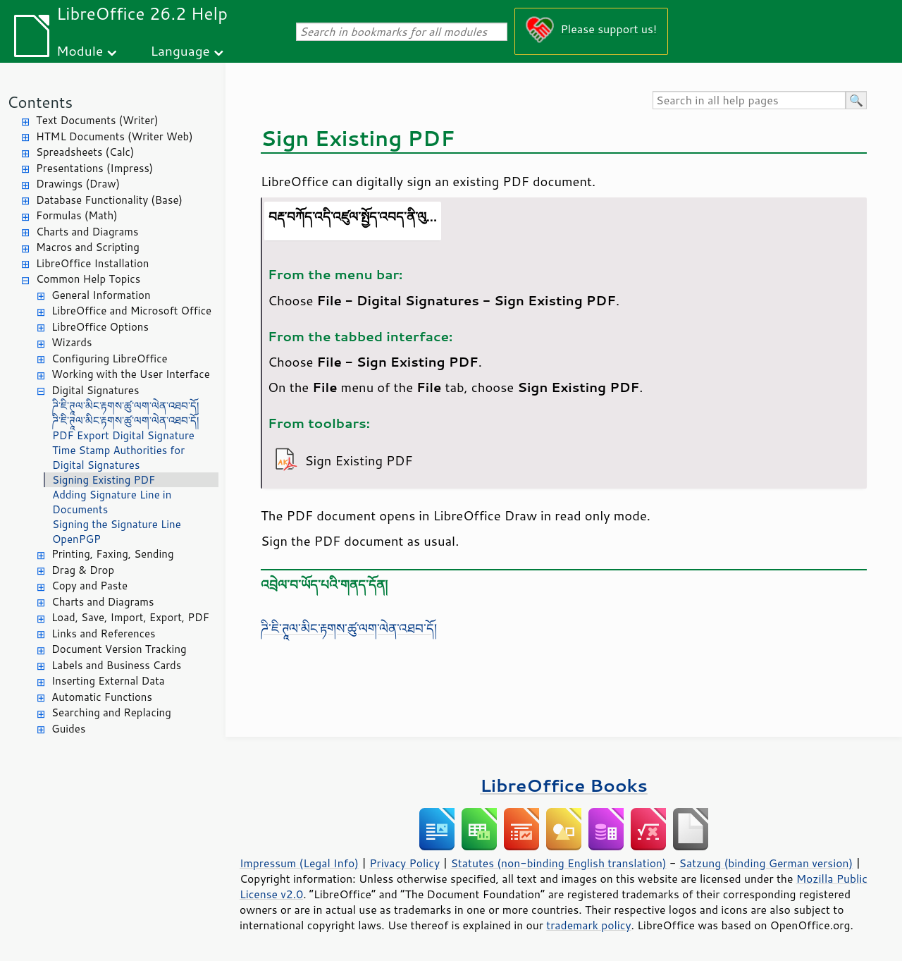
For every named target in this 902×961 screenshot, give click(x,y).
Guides (68, 728)
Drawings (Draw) (78, 183)
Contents (40, 102)
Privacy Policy (404, 863)
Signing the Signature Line (116, 524)
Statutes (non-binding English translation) (558, 863)
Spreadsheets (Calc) (85, 152)
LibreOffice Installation (92, 263)
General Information (101, 295)
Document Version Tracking (119, 649)
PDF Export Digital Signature (123, 435)
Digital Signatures (95, 390)
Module (79, 50)
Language (180, 50)
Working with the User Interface (130, 374)
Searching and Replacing (111, 712)
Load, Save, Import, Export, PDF (130, 617)
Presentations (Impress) (94, 168)
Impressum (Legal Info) (299, 863)
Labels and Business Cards (116, 665)
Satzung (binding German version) (766, 863)
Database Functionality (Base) (109, 199)
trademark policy (588, 925)
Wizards (71, 342)
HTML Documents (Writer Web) (114, 136)
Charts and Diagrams (87, 231)
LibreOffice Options (100, 326)
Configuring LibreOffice (109, 358)
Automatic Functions (101, 697)
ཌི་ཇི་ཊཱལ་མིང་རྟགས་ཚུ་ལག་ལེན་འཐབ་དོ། (125, 405)
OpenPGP (76, 539)
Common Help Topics (88, 278)
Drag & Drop (82, 570)
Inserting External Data (108, 680)
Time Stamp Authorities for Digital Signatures (118, 457)
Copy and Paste (89, 585)
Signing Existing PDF (103, 479)
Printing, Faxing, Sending (112, 553)
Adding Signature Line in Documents (111, 502)
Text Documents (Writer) (97, 120)
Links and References (103, 633)
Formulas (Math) (77, 215)
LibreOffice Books (564, 785)
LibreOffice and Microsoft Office (131, 310)
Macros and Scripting (88, 247)
